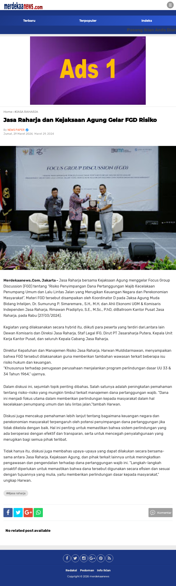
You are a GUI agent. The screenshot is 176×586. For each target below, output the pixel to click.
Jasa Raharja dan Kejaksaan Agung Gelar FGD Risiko (80, 120)
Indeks (146, 20)
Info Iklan (103, 570)
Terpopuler (87, 20)
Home (7, 111)
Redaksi (71, 570)
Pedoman (87, 570)
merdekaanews (99, 576)
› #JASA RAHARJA (25, 111)
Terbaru (29, 20)
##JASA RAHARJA (15, 493)
